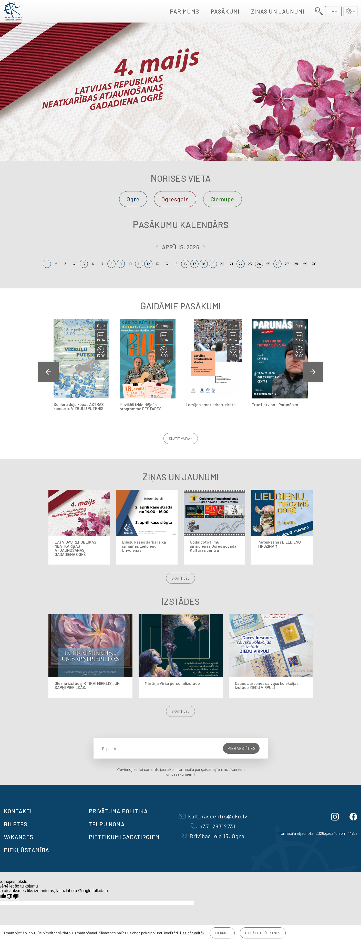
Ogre (133, 199)
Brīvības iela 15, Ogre (213, 835)
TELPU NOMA (107, 824)
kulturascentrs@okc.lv (213, 816)
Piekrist (222, 933)
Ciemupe (222, 199)
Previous (48, 372)
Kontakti (18, 811)
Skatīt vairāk (180, 438)
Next (313, 372)
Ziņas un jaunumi (278, 11)
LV (331, 11)
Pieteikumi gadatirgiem (124, 837)
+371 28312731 (213, 826)
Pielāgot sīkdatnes (262, 933)
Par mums (184, 11)
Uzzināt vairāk (192, 932)
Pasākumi (225, 11)
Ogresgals (175, 199)
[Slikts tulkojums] (12, 896)
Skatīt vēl (180, 578)
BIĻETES (16, 824)
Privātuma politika (118, 811)
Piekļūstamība (26, 850)
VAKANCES (19, 837)
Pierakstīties (241, 748)
